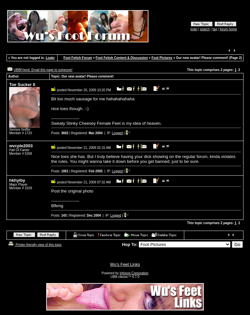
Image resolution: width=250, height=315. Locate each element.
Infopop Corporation (134, 273)
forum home (228, 29)
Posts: (59, 133)
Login (50, 58)
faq (215, 29)
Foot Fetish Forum (77, 58)
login (193, 29)
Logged (117, 133)
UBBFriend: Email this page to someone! (43, 70)
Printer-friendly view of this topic (34, 245)
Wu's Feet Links (125, 264)
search (205, 29)
